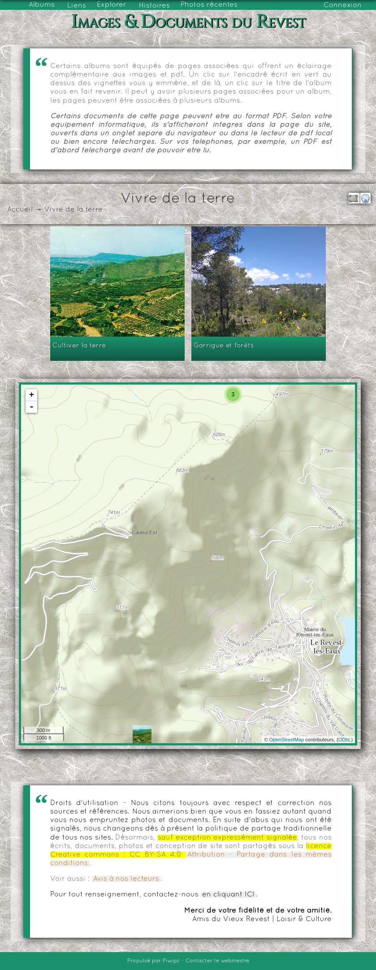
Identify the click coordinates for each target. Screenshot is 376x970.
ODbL (344, 739)
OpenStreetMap (286, 739)
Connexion (343, 5)
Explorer (111, 5)
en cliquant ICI (228, 895)
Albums (42, 5)
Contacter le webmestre (217, 961)
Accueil (20, 210)
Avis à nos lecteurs (126, 879)
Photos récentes (209, 5)
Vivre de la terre (73, 210)
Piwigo (171, 961)
